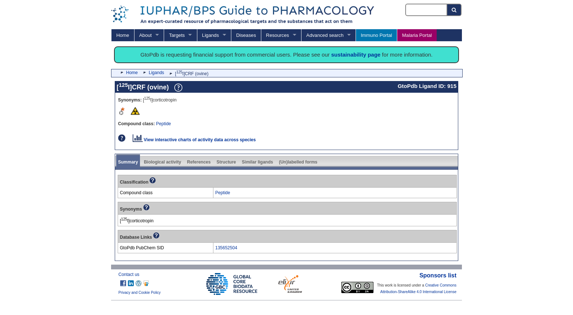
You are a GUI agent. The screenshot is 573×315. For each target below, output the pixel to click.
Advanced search (325, 35)
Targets (177, 35)
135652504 (226, 247)
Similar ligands (257, 162)
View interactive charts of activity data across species (194, 139)
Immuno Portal (376, 35)
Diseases (246, 35)
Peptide (163, 123)
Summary (128, 162)
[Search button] (454, 10)
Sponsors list (438, 275)
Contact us (128, 274)
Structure (226, 162)
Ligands (210, 35)
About (145, 35)
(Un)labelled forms (298, 162)
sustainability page (355, 54)
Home (122, 35)
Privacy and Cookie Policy (139, 293)
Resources (277, 35)
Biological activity (162, 162)
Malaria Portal (417, 35)
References (199, 162)
